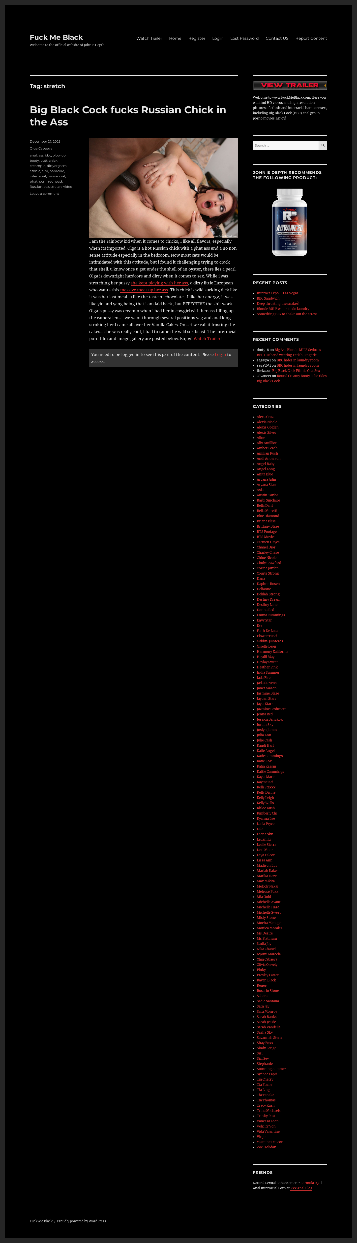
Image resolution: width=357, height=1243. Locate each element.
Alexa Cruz (265, 417)
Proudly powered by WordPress (81, 1221)
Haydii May (265, 657)
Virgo (261, 1137)
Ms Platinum (267, 938)
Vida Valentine (268, 1131)
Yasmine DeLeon (270, 1142)
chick (53, 160)
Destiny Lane (267, 605)
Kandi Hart (265, 745)
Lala (260, 829)
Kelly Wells (265, 803)
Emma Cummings (271, 615)
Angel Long (266, 469)
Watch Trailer (149, 38)
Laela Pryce (265, 824)
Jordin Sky (265, 725)
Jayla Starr (265, 704)
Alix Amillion (267, 443)
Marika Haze (267, 876)
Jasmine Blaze (268, 693)
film (45, 171)
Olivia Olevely (267, 965)
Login (217, 38)
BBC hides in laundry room (298, 360)
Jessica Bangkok (270, 719)
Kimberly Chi (267, 813)
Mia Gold (264, 897)
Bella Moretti (267, 511)
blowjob (59, 155)
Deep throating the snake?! (278, 304)
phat (33, 181)
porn (43, 181)
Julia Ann (264, 735)
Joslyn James (267, 730)
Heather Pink (267, 667)
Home (175, 38)
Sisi (260, 1053)
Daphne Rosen (268, 584)
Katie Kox (264, 761)
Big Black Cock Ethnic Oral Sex (296, 371)
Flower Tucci (267, 636)
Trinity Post (266, 1116)
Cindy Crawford (269, 563)
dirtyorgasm (57, 166)
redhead (55, 181)
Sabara (262, 996)
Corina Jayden (268, 568)
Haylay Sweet (267, 662)
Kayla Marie (266, 777)
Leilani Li (264, 839)
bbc (48, 155)
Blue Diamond (268, 516)
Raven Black (266, 980)
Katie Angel (266, 751)
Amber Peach (267, 448)
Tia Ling (263, 1090)
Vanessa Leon (268, 1121)
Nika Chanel (266, 949)
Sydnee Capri (267, 1074)
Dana (261, 579)
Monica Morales (269, 928)
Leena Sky (265, 834)
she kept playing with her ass (159, 282)
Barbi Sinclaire (268, 500)
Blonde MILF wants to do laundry (283, 309)
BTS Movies (266, 537)
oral (62, 176)
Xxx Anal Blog (301, 1188)
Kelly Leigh (265, 798)
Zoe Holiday (266, 1147)
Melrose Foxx (267, 892)
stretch (56, 187)
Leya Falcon (266, 855)
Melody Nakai (267, 886)
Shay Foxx (265, 1043)
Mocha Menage (269, 923)
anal (33, 155)
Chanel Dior (266, 547)
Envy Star (264, 620)
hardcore (57, 171)
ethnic (35, 171)
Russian (36, 187)
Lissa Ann (264, 860)
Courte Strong (268, 573)
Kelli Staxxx (266, 787)
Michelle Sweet (269, 912)
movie (53, 176)
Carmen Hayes (268, 542)
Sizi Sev (263, 1058)
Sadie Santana (268, 1001)
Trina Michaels (269, 1111)
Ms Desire (265, 933)
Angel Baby (265, 464)
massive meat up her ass (144, 289)
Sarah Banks (267, 1017)
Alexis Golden (268, 427)
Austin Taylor (267, 495)
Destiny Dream (268, 599)
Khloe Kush (266, 808)
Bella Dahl (265, 506)
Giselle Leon (266, 646)
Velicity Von (266, 1126)
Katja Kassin (266, 766)
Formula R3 (309, 1183)
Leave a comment (44, 193)
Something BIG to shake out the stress (287, 314)
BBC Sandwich (268, 298)
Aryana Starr (267, 485)
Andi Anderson (269, 459)
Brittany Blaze (268, 526)
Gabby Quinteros (270, 641)
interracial (38, 176)
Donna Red (265, 610)
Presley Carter (268, 975)
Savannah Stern (269, 1038)
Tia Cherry (265, 1079)
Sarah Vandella (268, 1027)
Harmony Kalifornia (272, 652)
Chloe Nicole (266, 558)
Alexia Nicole (267, 422)
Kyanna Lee (266, 818)
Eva (259, 625)
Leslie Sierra (266, 845)
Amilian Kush (267, 453)
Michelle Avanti (269, 902)
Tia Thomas (266, 1100)
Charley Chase (268, 552)
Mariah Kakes (267, 871)
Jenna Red (265, 714)
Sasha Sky (265, 1032)
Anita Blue (265, 474)
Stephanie (265, 1064)
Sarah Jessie (266, 1022)
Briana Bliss (266, 521)
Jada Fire (263, 678)
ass (40, 155)
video (67, 187)
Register (196, 38)
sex (46, 187)
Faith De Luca (267, 631)
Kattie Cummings (270, 772)
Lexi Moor (265, 850)
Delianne (264, 589)
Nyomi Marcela (269, 954)
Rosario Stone (268, 991)
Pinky (261, 970)
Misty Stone (266, 918)
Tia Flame (264, 1085)
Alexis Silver (266, 432)
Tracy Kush (266, 1105)
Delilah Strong (268, 594)
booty (34, 160)
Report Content (311, 38)
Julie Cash (264, 740)
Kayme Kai (265, 782)
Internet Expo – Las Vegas (277, 293)
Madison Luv (267, 865)
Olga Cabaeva (41, 148)
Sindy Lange (266, 1048)
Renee (262, 985)
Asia (260, 490)
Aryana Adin (266, 479)
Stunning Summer (271, 1069)
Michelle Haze (268, 907)
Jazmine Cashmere (271, 709)
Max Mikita (266, 881)
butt (43, 160)
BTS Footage (267, 532)
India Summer (268, 672)
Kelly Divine (266, 792)
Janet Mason (267, 688)
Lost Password (244, 38)
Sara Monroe (267, 1012)
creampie (37, 166)
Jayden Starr (266, 699)
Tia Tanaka (265, 1095)
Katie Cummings (270, 756)
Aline (261, 438)
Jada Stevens (267, 683)
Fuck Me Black (56, 37)
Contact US (277, 38)
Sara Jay (263, 1006)
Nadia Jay (264, 944)
